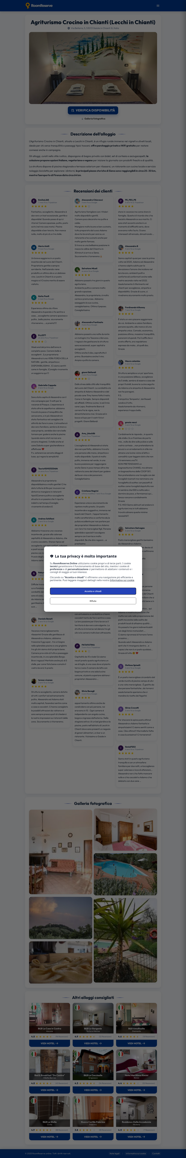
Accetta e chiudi (93, 591)
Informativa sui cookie (122, 580)
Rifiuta (93, 600)
